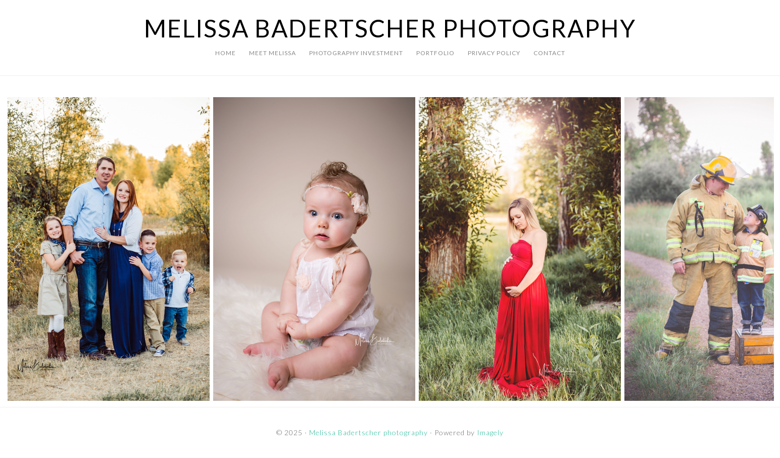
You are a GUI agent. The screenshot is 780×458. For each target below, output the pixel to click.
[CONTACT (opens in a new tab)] (549, 53)
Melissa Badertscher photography (390, 28)
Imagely (490, 432)
